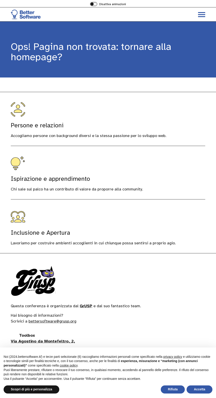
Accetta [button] (199, 389)
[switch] (108, 4)
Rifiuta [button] (173, 389)
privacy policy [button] (172, 356)
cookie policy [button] (68, 365)
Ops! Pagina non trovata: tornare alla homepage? (91, 51)
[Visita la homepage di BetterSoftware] (59, 14)
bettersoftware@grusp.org (52, 321)
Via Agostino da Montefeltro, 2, (43, 341)
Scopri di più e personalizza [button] (31, 389)
